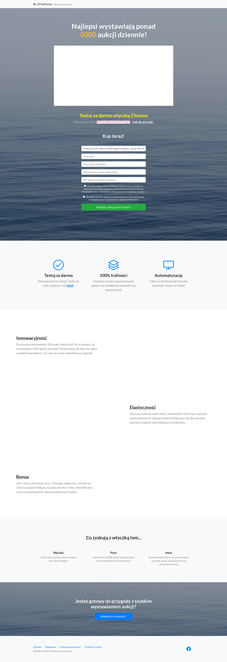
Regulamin (50, 647)
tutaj (70, 285)
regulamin (99, 197)
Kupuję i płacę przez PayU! (113, 207)
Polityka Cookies (93, 647)
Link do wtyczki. (142, 121)
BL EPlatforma (52, 4)
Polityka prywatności (70, 647)
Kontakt (37, 647)
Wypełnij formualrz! (113, 616)
